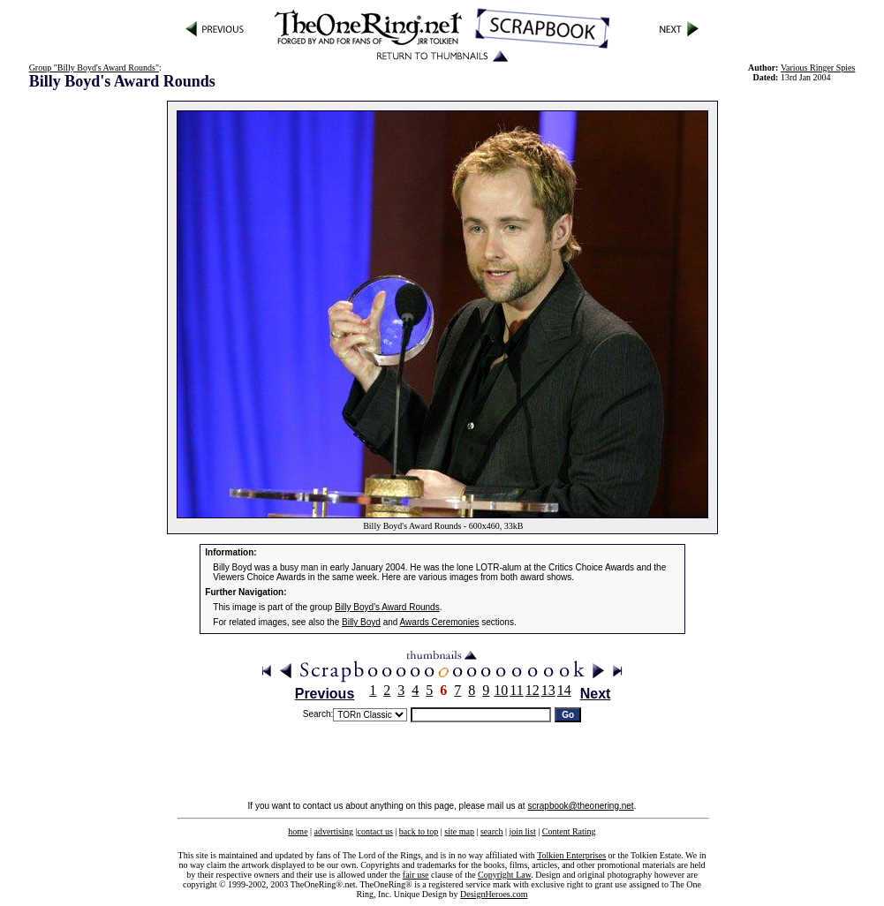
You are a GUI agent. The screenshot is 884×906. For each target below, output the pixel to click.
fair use (416, 875)
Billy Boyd (361, 622)
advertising (333, 831)
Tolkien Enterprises (571, 855)
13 (548, 690)
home (297, 831)
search (491, 831)
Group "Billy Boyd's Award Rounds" (94, 67)
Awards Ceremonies (440, 622)
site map (459, 831)
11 (516, 690)
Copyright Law (504, 875)
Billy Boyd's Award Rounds (387, 607)
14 (564, 690)
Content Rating (569, 831)
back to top (418, 831)
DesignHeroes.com (493, 894)
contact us (375, 831)
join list (522, 831)
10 (501, 690)
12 (532, 690)
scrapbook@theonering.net (580, 806)
